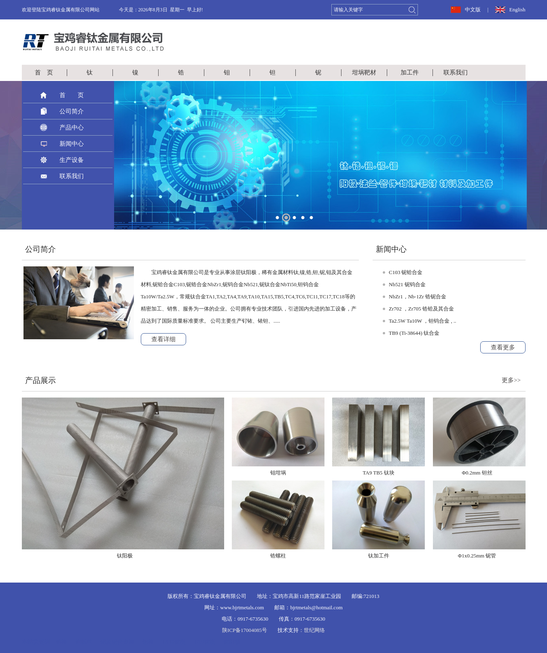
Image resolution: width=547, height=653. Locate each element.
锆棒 (61, 642)
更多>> (511, 380)
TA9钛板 (204, 642)
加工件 (410, 72)
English (517, 9)
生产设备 (71, 160)
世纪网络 (314, 630)
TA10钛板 (174, 642)
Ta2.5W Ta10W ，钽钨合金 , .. (422, 321)
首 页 (44, 72)
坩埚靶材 (364, 72)
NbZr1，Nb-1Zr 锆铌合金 (417, 297)
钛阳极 (231, 642)
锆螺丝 (83, 642)
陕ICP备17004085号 (244, 630)
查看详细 (163, 339)
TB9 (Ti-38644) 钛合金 (414, 333)
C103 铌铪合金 (405, 272)
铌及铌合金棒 (117, 642)
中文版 (473, 9)
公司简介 (71, 111)
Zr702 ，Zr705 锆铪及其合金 (421, 309)
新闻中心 (71, 143)
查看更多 (503, 347)
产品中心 (71, 127)
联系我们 (455, 72)
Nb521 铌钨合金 (407, 284)
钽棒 (148, 642)
